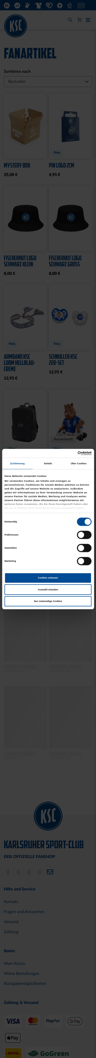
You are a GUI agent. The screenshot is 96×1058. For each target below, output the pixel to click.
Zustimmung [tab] (17, 463)
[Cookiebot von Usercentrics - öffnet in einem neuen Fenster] (69, 453)
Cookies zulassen (48, 578)
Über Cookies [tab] (79, 463)
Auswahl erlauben (48, 589)
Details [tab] (48, 463)
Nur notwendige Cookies (48, 601)
